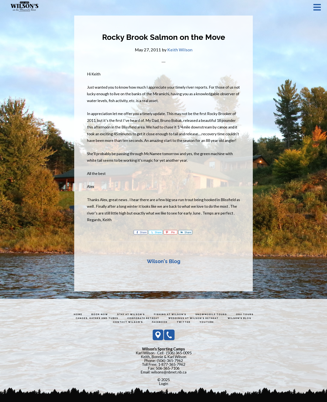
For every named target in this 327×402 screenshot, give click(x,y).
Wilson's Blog (163, 261)
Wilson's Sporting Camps (24, 7)
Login (163, 383)
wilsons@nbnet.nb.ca (168, 372)
